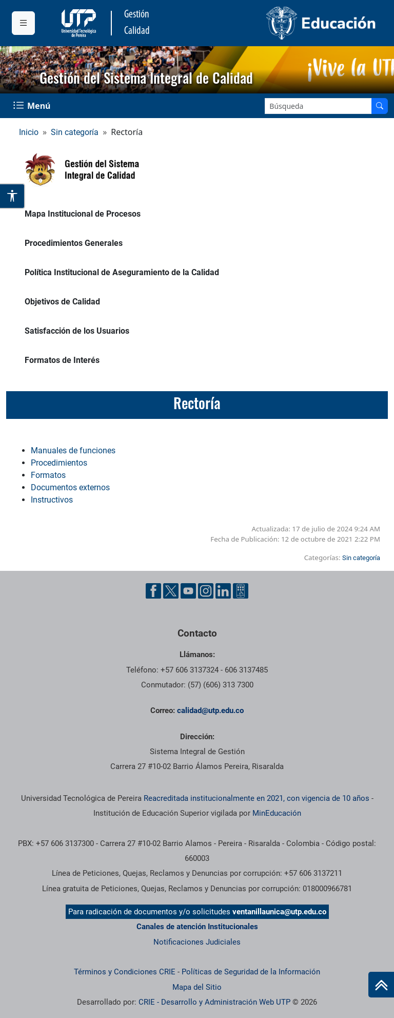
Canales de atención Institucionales (197, 926)
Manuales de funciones (73, 450)
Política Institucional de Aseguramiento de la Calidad (122, 272)
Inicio (28, 132)
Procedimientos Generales (74, 243)
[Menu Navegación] (33, 105)
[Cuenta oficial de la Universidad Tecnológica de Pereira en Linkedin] (223, 591)
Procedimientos (59, 463)
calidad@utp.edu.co (210, 710)
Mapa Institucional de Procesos (83, 214)
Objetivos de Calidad (62, 301)
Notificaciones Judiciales (197, 942)
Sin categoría (74, 132)
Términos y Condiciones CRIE (124, 971)
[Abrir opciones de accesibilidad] (12, 196)
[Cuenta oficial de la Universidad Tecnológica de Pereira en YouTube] (188, 591)
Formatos (48, 475)
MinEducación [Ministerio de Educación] (276, 813)
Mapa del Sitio (197, 987)
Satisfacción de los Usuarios (77, 331)
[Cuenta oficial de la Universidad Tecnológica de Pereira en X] (171, 591)
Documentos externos (70, 487)
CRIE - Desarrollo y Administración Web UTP (214, 1002)
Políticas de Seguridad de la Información (251, 971)
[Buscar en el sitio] (379, 106)
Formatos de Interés (62, 360)
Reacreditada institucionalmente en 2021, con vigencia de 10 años (256, 798)
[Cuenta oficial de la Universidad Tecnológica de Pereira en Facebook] (153, 591)
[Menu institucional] (23, 23)
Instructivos (52, 500)
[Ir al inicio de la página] (381, 984)
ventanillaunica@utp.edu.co (279, 911)
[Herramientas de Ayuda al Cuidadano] (240, 591)
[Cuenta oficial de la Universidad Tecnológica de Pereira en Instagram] (205, 591)
